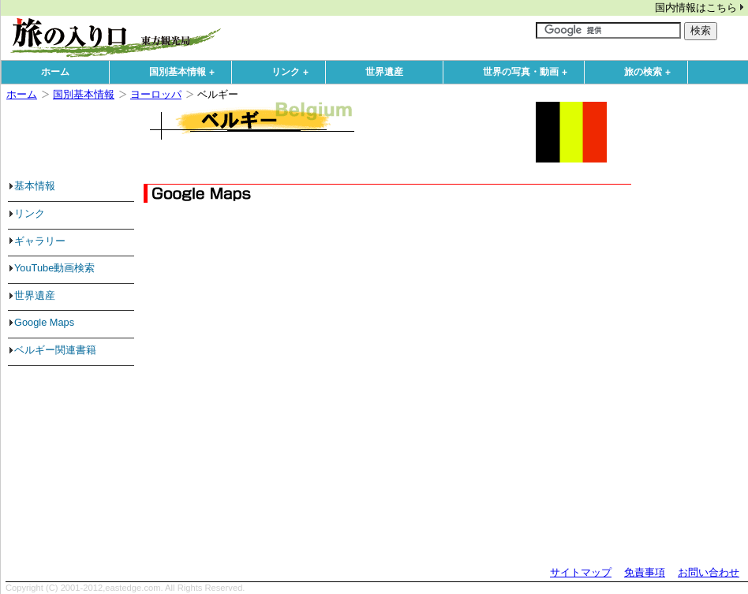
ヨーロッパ (155, 94)
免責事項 (644, 572)
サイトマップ (580, 572)
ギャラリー (39, 241)
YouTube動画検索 (54, 268)
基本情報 (34, 186)
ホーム (55, 71)
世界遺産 (384, 71)
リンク (293, 72)
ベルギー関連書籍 (55, 350)
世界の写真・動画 (528, 72)
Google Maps (44, 322)
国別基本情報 (185, 72)
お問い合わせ (708, 572)
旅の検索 (651, 72)
